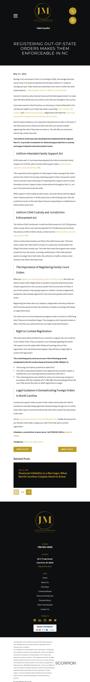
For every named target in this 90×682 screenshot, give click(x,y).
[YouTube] (50, 620)
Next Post (67, 449)
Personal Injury (45, 600)
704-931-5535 (44, 547)
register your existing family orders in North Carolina (42, 279)
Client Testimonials (45, 605)
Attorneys (45, 587)
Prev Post (23, 449)
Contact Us (45, 609)
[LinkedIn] (40, 620)
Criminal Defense (45, 591)
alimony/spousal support (34, 113)
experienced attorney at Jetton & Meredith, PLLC (38, 419)
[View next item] (29, 492)
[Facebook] (34, 620)
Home (45, 578)
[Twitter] (55, 620)
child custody (62, 109)
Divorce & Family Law (45, 596)
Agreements (38, 442)
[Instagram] (45, 620)
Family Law (28, 442)
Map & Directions (45, 566)
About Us (45, 582)
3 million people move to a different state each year (46, 90)
